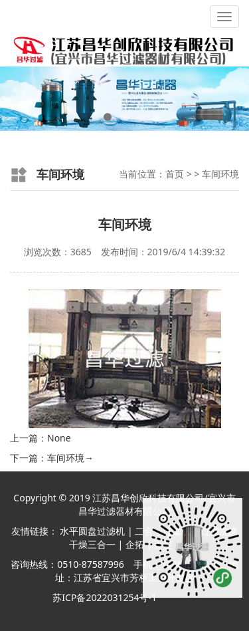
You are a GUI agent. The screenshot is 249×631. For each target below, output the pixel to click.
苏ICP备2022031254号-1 (104, 597)
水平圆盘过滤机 (92, 531)
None (59, 438)
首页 (174, 174)
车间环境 (220, 174)
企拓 (134, 544)
